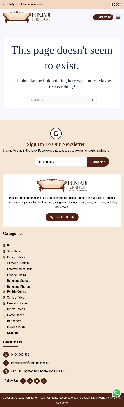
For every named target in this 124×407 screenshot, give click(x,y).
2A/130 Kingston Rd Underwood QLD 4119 (39, 371)
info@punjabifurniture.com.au (30, 363)
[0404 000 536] (6, 355)
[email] (61, 161)
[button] (118, 17)
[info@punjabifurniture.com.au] (6, 363)
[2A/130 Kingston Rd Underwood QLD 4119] (6, 371)
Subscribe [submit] (97, 162)
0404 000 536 (20, 354)
